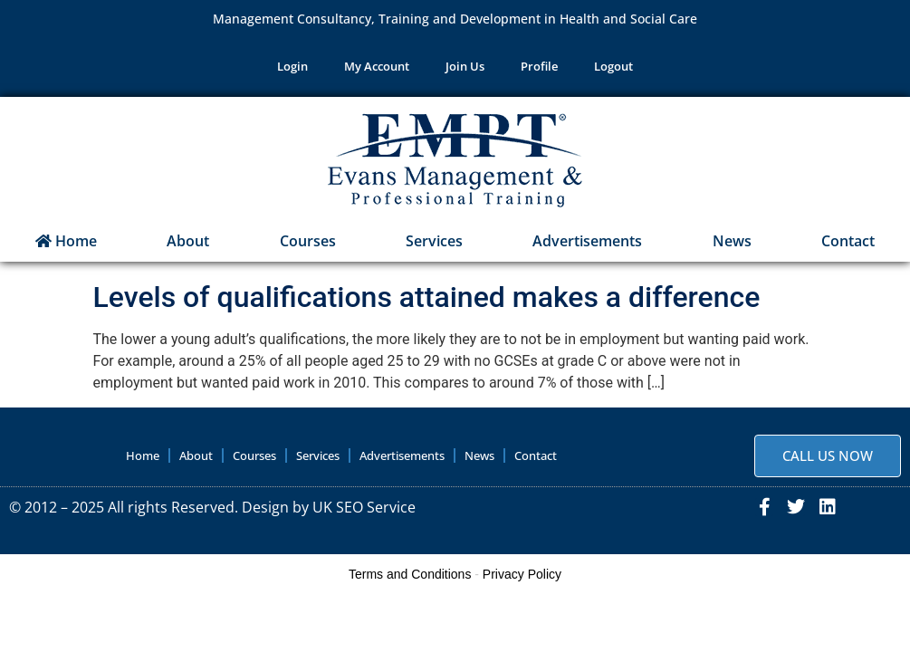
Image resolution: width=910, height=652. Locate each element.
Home (66, 241)
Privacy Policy (522, 574)
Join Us (464, 67)
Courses (308, 241)
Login (292, 67)
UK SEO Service (364, 507)
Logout (613, 67)
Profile (539, 67)
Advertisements (587, 241)
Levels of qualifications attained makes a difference (427, 297)
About (188, 241)
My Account (376, 67)
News (732, 241)
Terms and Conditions (410, 574)
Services (434, 241)
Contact (848, 241)
